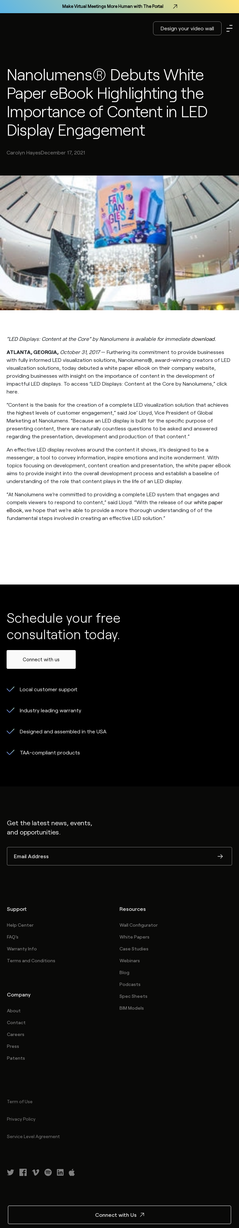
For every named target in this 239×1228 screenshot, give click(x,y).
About (14, 1010)
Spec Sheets (133, 996)
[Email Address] (119, 856)
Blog (124, 972)
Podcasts (130, 984)
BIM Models (132, 1008)
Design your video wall (187, 28)
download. (203, 339)
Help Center (20, 925)
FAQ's (12, 937)
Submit (220, 857)
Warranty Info (22, 948)
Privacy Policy (21, 1119)
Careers (15, 1034)
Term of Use (20, 1101)
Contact (16, 1022)
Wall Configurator (139, 925)
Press (13, 1046)
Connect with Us (119, 1215)
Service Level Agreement (33, 1136)
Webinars (130, 960)
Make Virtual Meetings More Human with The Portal (119, 6)
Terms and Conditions (31, 960)
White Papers (134, 937)
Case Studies (134, 948)
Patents (16, 1058)
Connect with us (41, 659)
